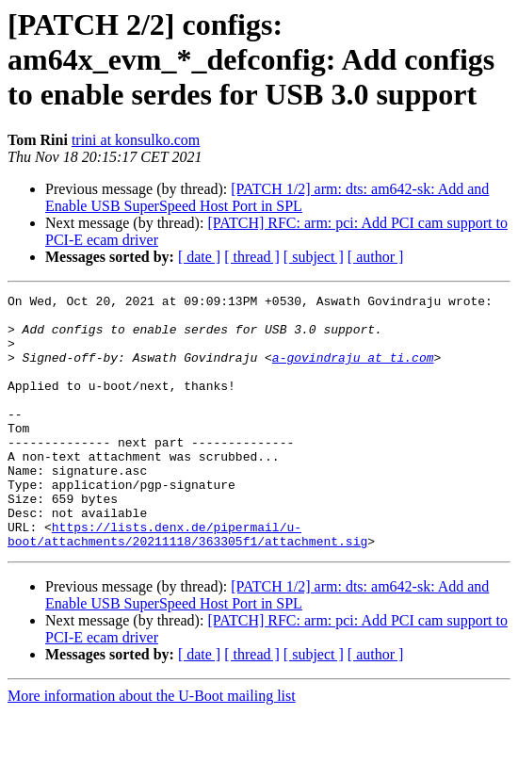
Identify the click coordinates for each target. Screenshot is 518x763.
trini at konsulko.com (136, 140)
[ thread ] (252, 257)
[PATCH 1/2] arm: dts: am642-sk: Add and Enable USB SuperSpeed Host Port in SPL (267, 197)
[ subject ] (313, 257)
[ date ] (199, 257)
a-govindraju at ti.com (353, 371)
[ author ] (376, 257)
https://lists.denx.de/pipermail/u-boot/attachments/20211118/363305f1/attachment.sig (187, 583)
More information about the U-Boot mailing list (152, 747)
